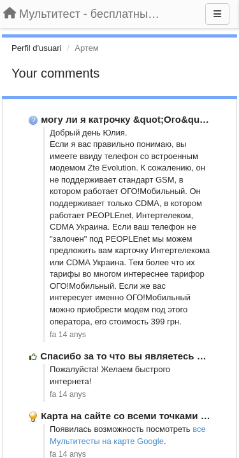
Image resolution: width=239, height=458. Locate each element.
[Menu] (217, 14)
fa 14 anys (68, 334)
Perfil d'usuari (36, 48)
